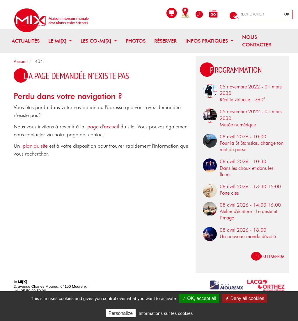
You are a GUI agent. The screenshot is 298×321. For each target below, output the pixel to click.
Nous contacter (256, 41)
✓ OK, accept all (199, 298)
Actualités (26, 41)
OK (286, 14)
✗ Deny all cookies (244, 298)
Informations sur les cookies (166, 313)
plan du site (35, 146)
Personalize (121, 313)
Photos (136, 41)
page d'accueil (103, 127)
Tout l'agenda (270, 256)
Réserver (165, 41)
